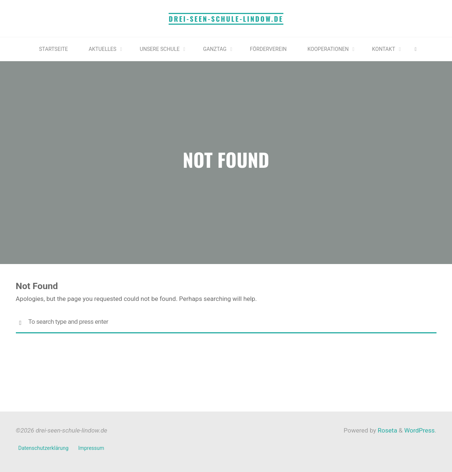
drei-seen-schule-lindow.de (226, 19)
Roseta (386, 430)
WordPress (419, 430)
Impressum (92, 448)
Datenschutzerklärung (43, 448)
